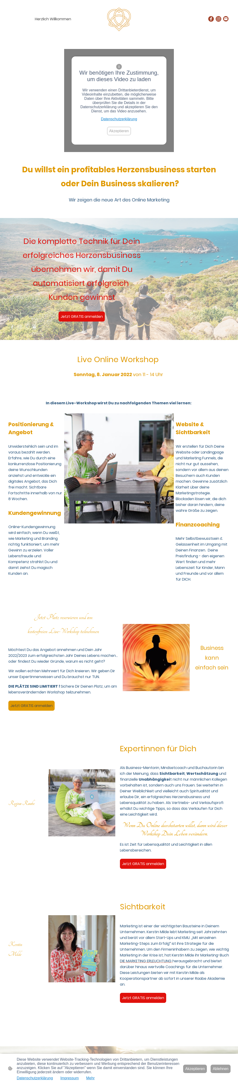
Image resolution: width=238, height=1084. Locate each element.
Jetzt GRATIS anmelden (82, 316)
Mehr (90, 1078)
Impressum (69, 1078)
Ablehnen (220, 1069)
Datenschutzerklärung (119, 119)
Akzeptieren (119, 131)
